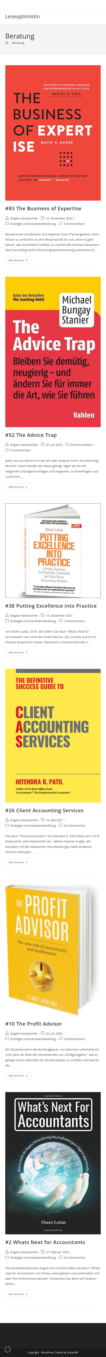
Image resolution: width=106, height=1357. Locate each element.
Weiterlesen (20, 261)
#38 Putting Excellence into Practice (51, 605)
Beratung (18, 43)
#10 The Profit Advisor (33, 1023)
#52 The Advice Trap (31, 434)
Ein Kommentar (74, 826)
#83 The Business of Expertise (43, 208)
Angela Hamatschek (23, 218)
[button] (7, 1349)
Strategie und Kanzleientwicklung (33, 224)
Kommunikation (81, 445)
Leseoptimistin (22, 16)
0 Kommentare (74, 224)
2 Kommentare (74, 621)
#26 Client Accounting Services (44, 810)
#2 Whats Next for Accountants (45, 1242)
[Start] (6, 43)
